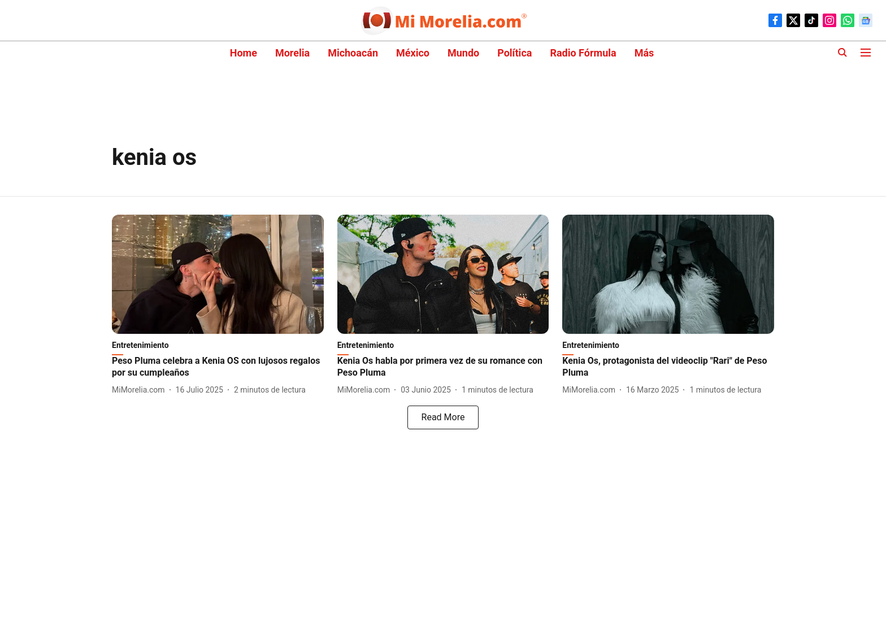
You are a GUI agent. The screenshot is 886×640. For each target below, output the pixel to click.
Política (514, 53)
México (412, 53)
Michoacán (353, 53)
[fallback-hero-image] (218, 274)
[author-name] (141, 390)
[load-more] (443, 417)
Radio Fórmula (583, 53)
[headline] (218, 367)
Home (243, 53)
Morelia (292, 53)
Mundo (463, 53)
